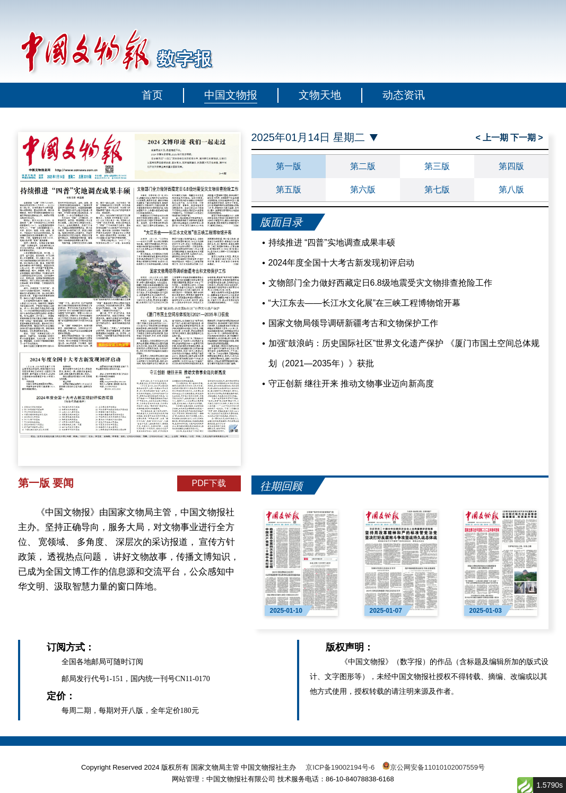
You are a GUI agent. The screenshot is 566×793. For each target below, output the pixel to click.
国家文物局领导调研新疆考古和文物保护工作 (353, 323)
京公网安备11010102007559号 (437, 767)
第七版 (437, 189)
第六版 (363, 189)
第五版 (288, 189)
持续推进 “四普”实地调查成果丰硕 (331, 242)
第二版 (363, 166)
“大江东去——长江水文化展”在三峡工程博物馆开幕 (364, 302)
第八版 (511, 189)
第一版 (288, 166)
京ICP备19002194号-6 (340, 767)
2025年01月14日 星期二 (308, 137)
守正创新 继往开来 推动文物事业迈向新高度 (351, 383)
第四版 (511, 166)
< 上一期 (492, 137)
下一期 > (526, 137)
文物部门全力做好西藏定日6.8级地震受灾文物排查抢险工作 (380, 282)
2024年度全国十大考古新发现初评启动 (341, 262)
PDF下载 (209, 483)
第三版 (437, 166)
